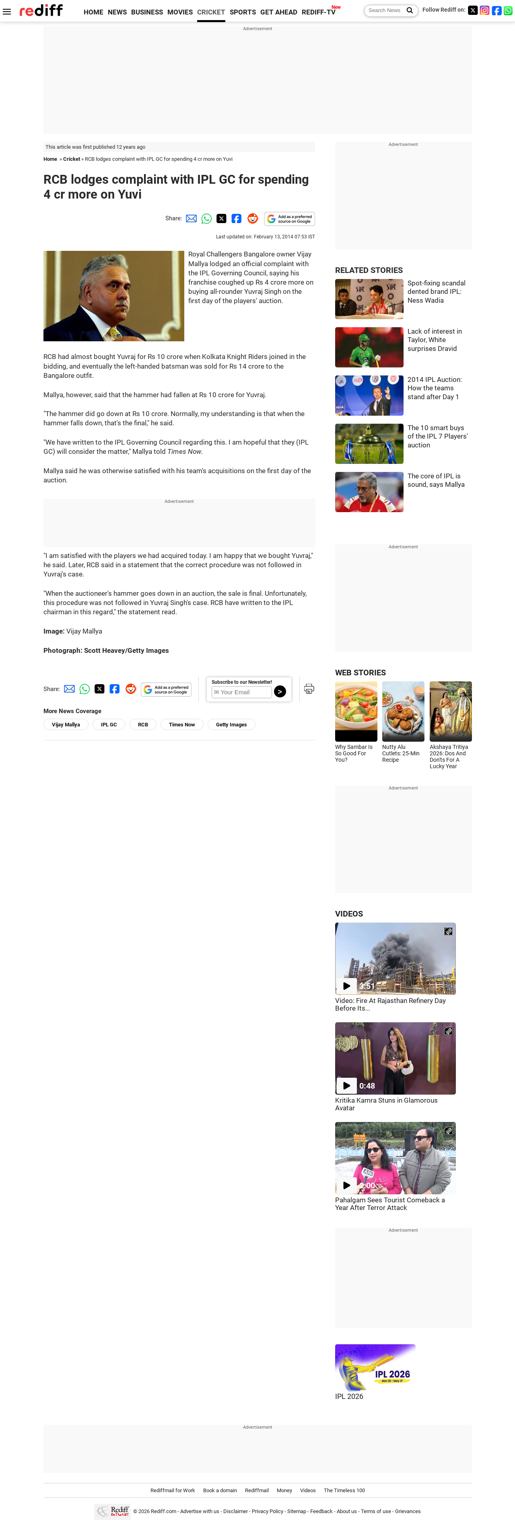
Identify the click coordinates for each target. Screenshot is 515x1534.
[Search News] (407, 11)
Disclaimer (235, 1511)
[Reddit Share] (251, 218)
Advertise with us (199, 1511)
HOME (93, 12)
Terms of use (376, 1511)
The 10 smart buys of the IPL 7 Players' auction (438, 436)
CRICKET (211, 12)
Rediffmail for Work (172, 1490)
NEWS (117, 12)
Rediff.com (163, 1511)
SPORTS (243, 12)
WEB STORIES (360, 672)
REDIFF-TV (319, 12)
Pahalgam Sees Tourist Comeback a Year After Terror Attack (390, 1204)
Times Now (182, 725)
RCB (143, 725)
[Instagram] (485, 10)
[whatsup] (509, 10)
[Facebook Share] (235, 218)
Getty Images (231, 725)
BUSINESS (147, 12)
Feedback (321, 1511)
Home (50, 159)
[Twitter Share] (220, 218)
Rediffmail (257, 1490)
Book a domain (220, 1490)
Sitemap (296, 1511)
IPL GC (109, 725)
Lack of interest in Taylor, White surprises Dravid (435, 340)
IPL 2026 (349, 1396)
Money (284, 1490)
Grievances (408, 1511)
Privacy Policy (267, 1511)
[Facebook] (497, 10)
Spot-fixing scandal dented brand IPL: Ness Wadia (437, 291)
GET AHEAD (278, 12)
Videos (308, 1490)
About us (347, 1511)
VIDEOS (349, 914)
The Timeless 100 (344, 1490)
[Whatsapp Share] (205, 218)
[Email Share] (190, 218)
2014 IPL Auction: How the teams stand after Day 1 (435, 388)
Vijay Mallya (66, 725)
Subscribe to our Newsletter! (242, 682)
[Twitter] (473, 10)
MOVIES (180, 12)
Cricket (71, 159)
